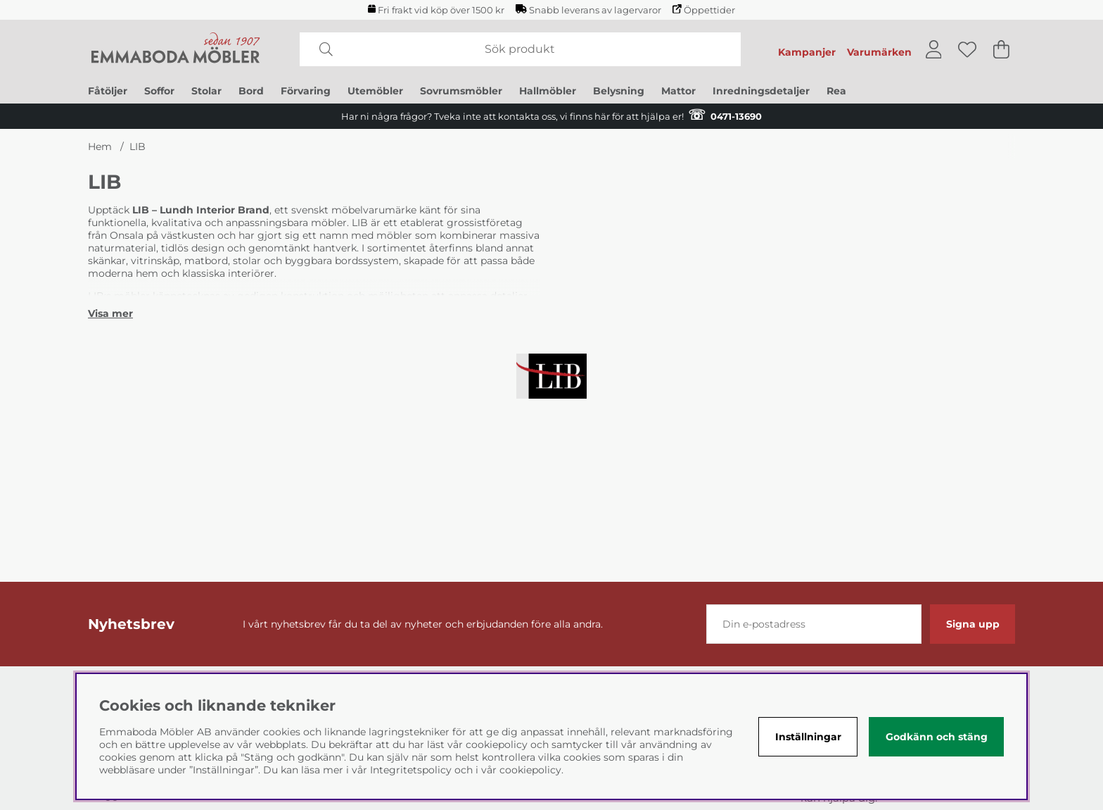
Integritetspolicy (411, 770)
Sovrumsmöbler (461, 91)
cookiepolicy (530, 770)
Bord (251, 91)
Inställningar (808, 736)
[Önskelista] (967, 49)
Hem (100, 146)
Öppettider (703, 9)
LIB (137, 146)
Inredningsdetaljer (761, 91)
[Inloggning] (934, 49)
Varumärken (879, 52)
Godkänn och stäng (937, 736)
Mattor (678, 91)
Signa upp (973, 624)
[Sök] (520, 49)
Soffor (159, 91)
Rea (836, 91)
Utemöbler (375, 91)
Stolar (206, 91)
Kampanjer (807, 52)
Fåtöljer (107, 91)
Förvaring (306, 91)
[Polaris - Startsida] (176, 49)
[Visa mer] (110, 313)
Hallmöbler (547, 91)
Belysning (618, 91)
